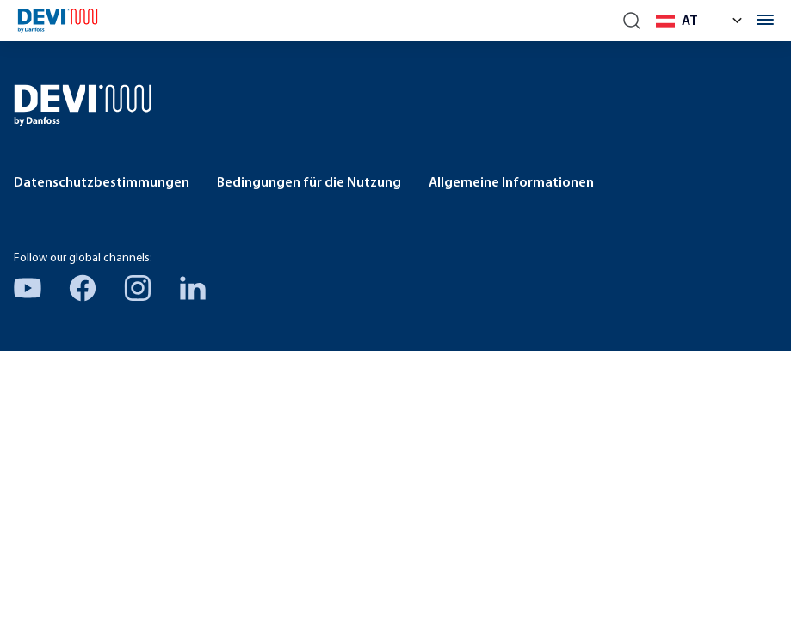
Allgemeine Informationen (511, 183)
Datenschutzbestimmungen (101, 183)
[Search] (632, 21)
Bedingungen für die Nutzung (309, 183)
